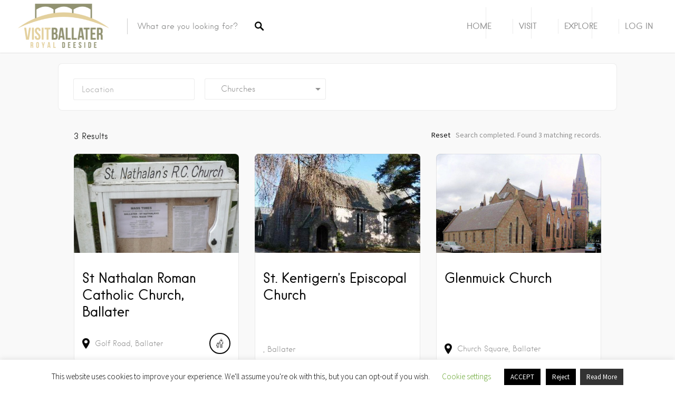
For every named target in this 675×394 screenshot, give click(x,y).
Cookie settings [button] (466, 376)
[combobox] (265, 89)
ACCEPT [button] (522, 376)
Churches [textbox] (234, 89)
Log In (639, 26)
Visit (528, 26)
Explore (580, 26)
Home (479, 26)
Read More (601, 376)
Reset (440, 135)
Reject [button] (561, 376)
